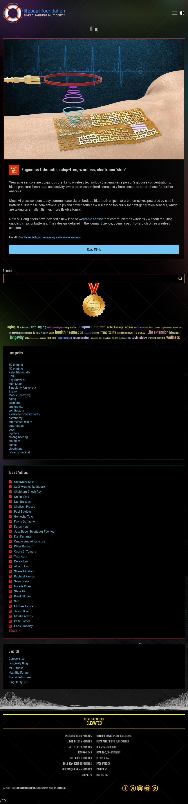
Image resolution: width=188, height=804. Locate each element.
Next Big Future (18, 672)
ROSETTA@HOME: (70, 769)
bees (12, 429)
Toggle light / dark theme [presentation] (182, 13)
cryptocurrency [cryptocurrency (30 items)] (166, 328)
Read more (94, 249)
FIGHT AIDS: (74, 758)
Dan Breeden (22, 501)
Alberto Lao (21, 566)
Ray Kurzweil (17, 380)
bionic (13, 445)
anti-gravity (16, 406)
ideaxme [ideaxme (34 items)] (95, 333)
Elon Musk (15, 384)
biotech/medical (19, 452)
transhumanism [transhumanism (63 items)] (156, 338)
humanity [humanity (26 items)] (87, 333)
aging (12, 399)
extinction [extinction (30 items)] (28, 333)
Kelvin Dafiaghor (25, 521)
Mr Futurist (16, 668)
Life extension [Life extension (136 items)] (157, 332)
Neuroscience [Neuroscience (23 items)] (34, 339)
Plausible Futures (20, 677)
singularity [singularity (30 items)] (107, 338)
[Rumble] (155, 788)
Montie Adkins (23, 616)
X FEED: (71, 747)
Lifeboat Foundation (26, 788)
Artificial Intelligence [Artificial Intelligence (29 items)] (55, 328)
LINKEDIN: (71, 741)
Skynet (13, 391)
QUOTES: (100, 775)
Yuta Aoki (20, 556)
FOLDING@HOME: (71, 764)
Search (180, 278)
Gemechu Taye (23, 516)
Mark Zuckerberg (19, 395)
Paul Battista (22, 511)
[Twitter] (133, 788)
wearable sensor (91, 219)
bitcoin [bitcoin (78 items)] (128, 327)
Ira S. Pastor (22, 621)
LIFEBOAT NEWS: (104, 736)
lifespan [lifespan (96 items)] (174, 333)
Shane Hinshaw (24, 571)
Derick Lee (21, 561)
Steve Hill (20, 591)
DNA (12, 376)
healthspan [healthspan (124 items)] (75, 332)
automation (16, 425)
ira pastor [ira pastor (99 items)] (140, 333)
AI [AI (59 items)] (18, 327)
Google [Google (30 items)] (51, 333)
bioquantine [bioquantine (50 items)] (70, 327)
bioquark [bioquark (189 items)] (85, 327)
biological (15, 441)
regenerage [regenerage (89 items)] (64, 338)
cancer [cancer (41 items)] (157, 327)
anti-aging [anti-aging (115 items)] (38, 327)
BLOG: (99, 747)
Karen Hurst (21, 526)
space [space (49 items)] (115, 338)
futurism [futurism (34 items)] (44, 333)
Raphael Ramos (24, 576)
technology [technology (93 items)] (139, 338)
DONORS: (81, 752)
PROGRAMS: (102, 764)
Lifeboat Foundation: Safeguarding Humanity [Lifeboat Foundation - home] (85, 13)
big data (14, 433)
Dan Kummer (22, 536)
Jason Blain (22, 611)
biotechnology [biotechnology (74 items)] (115, 327)
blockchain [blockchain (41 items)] (139, 327)
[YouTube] (147, 788)
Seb (16, 601)
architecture (16, 410)
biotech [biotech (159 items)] (99, 327)
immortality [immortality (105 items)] (108, 332)
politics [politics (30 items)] (43, 338)
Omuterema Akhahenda (29, 541)
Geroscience (16, 658)
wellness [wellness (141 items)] (173, 337)
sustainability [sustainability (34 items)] (125, 338)
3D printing (16, 364)
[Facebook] (125, 788)
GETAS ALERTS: (103, 741)
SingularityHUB (18, 682)
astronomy (16, 418)
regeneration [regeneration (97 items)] (81, 338)
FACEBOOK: (70, 736)
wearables (76, 237)
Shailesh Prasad (24, 506)
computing (49, 237)
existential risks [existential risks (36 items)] (16, 333)
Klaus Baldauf (23, 546)
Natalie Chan (22, 586)
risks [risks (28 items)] (100, 338)
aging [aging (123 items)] (11, 327)
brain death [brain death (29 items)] (148, 328)
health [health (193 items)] (60, 332)
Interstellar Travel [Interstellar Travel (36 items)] (125, 333)
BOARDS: (100, 752)
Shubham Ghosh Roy (28, 491)
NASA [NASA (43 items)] (27, 338)
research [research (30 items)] (94, 338)
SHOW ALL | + (14, 631)
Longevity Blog (18, 663)
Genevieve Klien (24, 481)
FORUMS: (85, 775)
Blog (94, 29)
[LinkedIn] (140, 788)
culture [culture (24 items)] (175, 328)
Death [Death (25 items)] (180, 328)
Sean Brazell (22, 581)
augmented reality (20, 422)
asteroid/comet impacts (24, 414)
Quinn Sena (21, 497)
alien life (14, 403)
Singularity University (22, 387)
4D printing (16, 368)
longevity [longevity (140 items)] (17, 337)
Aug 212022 (14, 170)
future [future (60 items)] (36, 333)
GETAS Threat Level (94, 722)
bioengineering (18, 437)
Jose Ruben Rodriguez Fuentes (34, 531)
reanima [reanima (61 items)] (51, 338)
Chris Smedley (23, 626)
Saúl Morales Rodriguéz (30, 237)
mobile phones (63, 237)
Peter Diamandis (19, 372)
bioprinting (16, 448)
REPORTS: (101, 758)
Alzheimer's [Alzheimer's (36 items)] (25, 328)
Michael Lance (23, 606)
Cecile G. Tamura (25, 551)
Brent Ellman (22, 596)
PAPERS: (100, 769)
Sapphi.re (61, 788)
